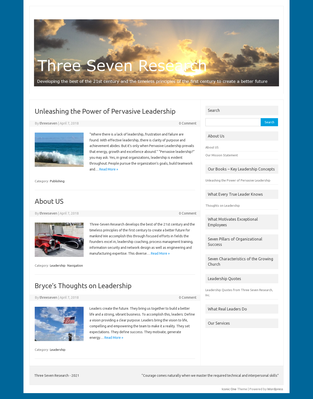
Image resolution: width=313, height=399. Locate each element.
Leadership (58, 265)
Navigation (75, 265)
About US (49, 201)
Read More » (108, 169)
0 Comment (187, 123)
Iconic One (229, 389)
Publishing (57, 181)
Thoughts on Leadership (222, 205)
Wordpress (275, 389)
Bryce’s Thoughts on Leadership (83, 285)
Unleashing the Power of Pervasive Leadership (105, 111)
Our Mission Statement (221, 155)
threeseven (48, 123)
